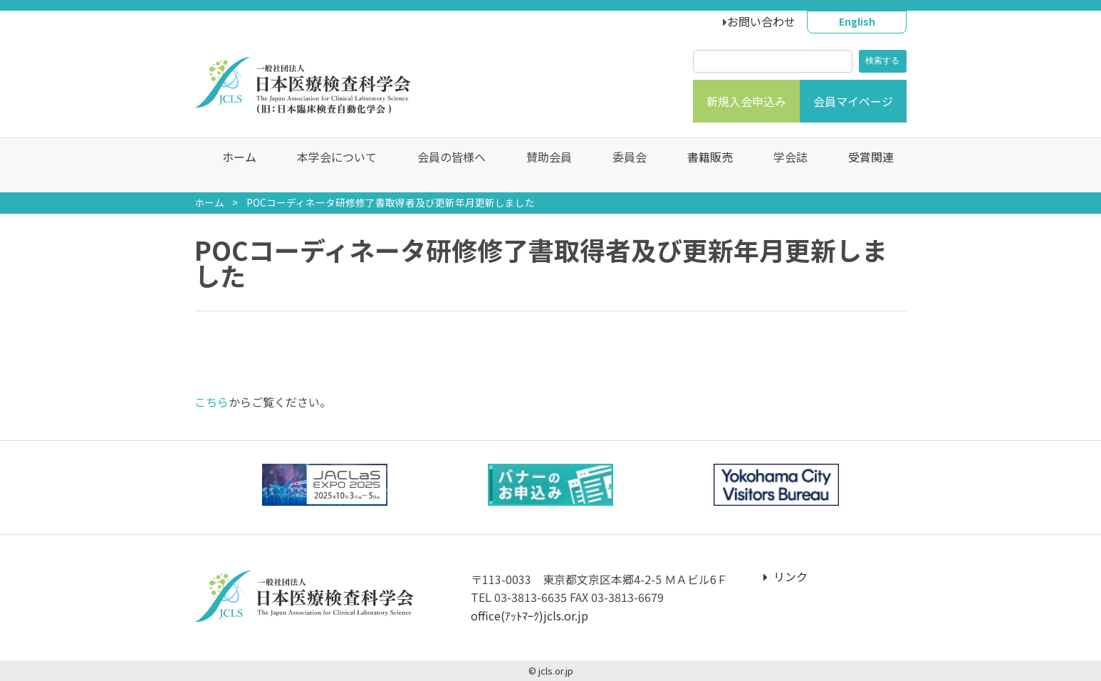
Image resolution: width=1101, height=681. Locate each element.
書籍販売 (703, 165)
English (857, 21)
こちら (211, 401)
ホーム (232, 165)
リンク (785, 576)
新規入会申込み (746, 101)
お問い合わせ (761, 21)
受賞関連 (864, 165)
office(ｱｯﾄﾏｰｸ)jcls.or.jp (529, 615)
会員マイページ (853, 101)
